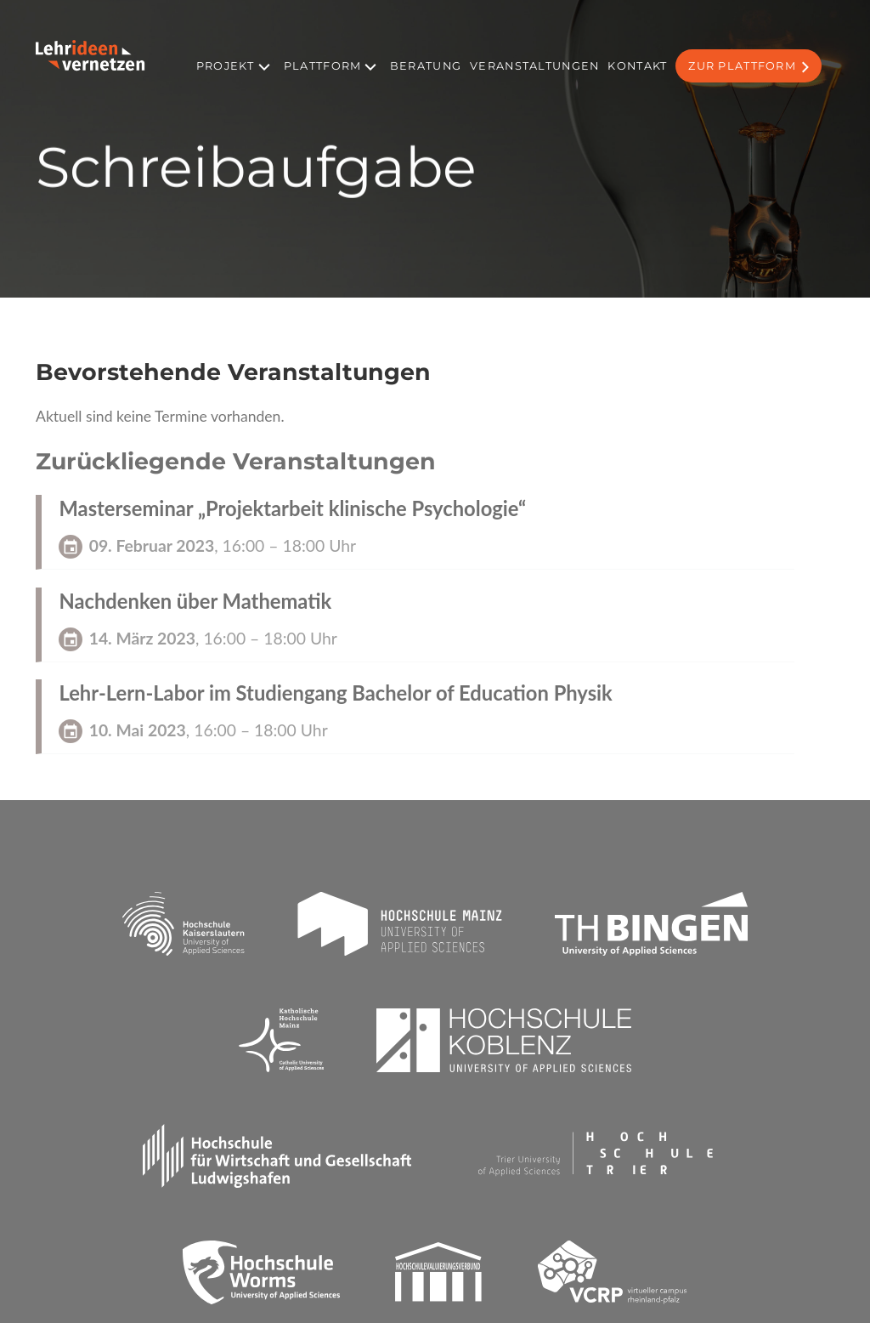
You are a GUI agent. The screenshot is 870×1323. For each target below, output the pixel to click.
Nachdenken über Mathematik (195, 601)
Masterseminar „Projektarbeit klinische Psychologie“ (292, 508)
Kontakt (637, 66)
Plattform (323, 66)
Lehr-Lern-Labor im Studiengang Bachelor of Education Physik (335, 693)
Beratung (425, 66)
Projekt (225, 66)
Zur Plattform (742, 66)
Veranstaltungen (534, 66)
